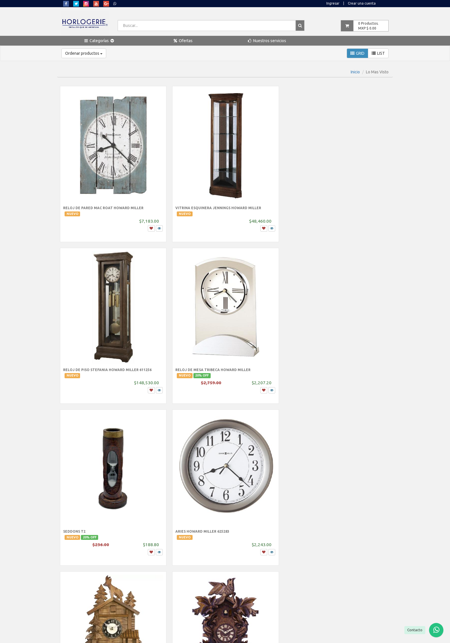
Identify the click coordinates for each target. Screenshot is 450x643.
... (235, 495)
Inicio (355, 72)
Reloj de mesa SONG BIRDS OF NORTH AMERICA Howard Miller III (350, 447)
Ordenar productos (83, 53)
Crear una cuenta (362, 3)
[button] (99, 41)
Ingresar (333, 3)
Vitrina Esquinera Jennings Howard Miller (174, 181)
